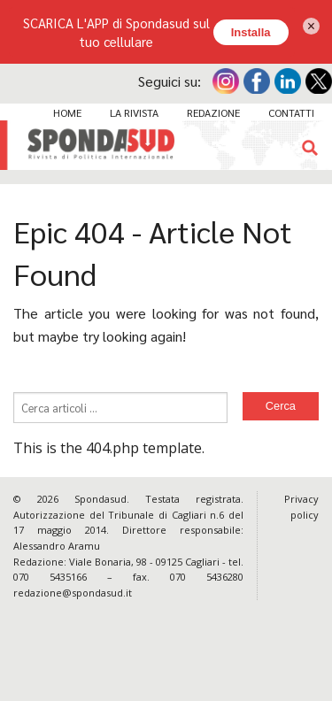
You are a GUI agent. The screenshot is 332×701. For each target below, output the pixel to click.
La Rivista (134, 112)
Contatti (291, 112)
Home (67, 112)
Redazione (213, 112)
